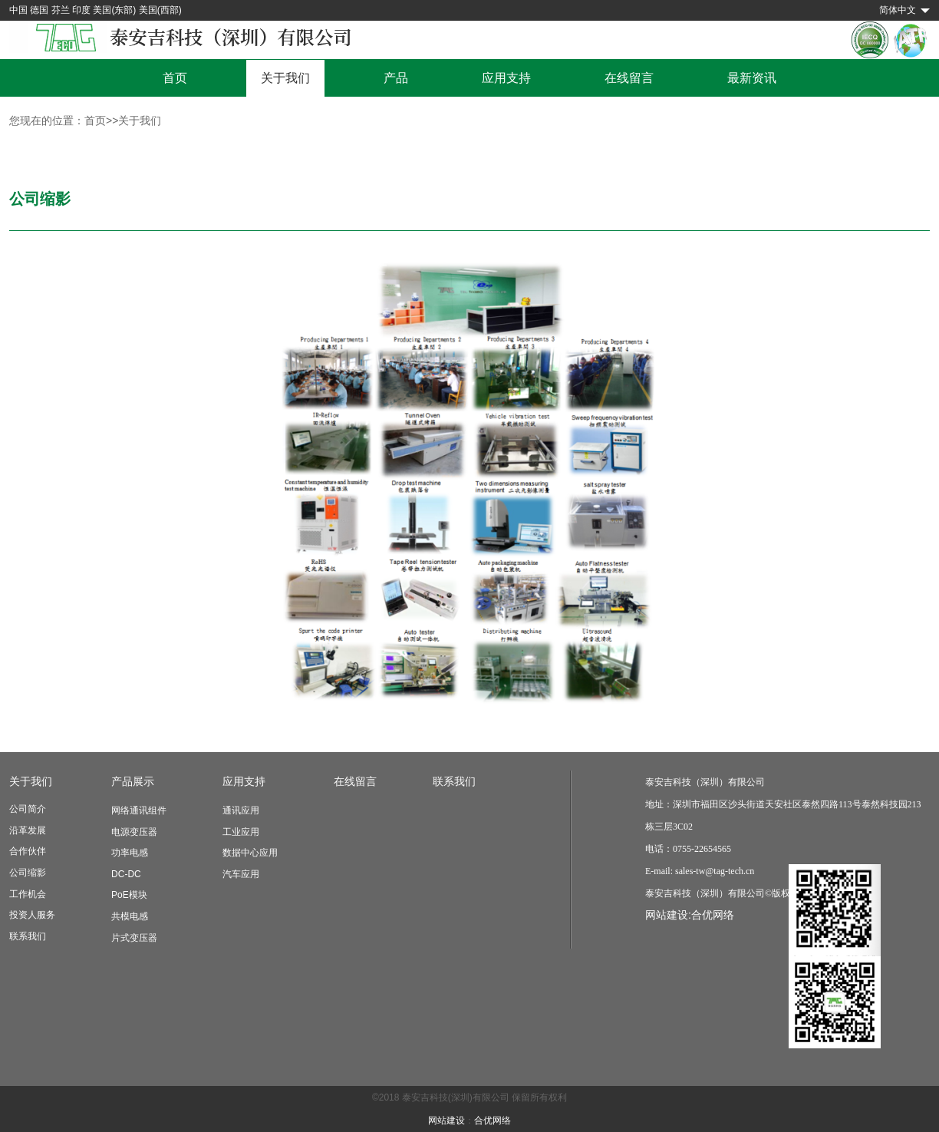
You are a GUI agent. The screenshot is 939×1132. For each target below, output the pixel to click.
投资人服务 (32, 914)
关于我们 (285, 77)
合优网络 (712, 915)
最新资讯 (751, 77)
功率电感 (129, 852)
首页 (175, 77)
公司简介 (27, 809)
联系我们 (27, 936)
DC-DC (126, 874)
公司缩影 (27, 872)
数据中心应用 (250, 852)
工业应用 (240, 832)
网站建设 (446, 1120)
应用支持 (506, 77)
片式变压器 (134, 937)
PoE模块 (129, 894)
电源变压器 (134, 832)
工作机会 (27, 894)
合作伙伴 (27, 851)
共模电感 (129, 916)
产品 (396, 77)
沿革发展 (27, 830)
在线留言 (629, 77)
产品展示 (132, 781)
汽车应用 (240, 874)
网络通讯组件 (138, 810)
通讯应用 (240, 810)
